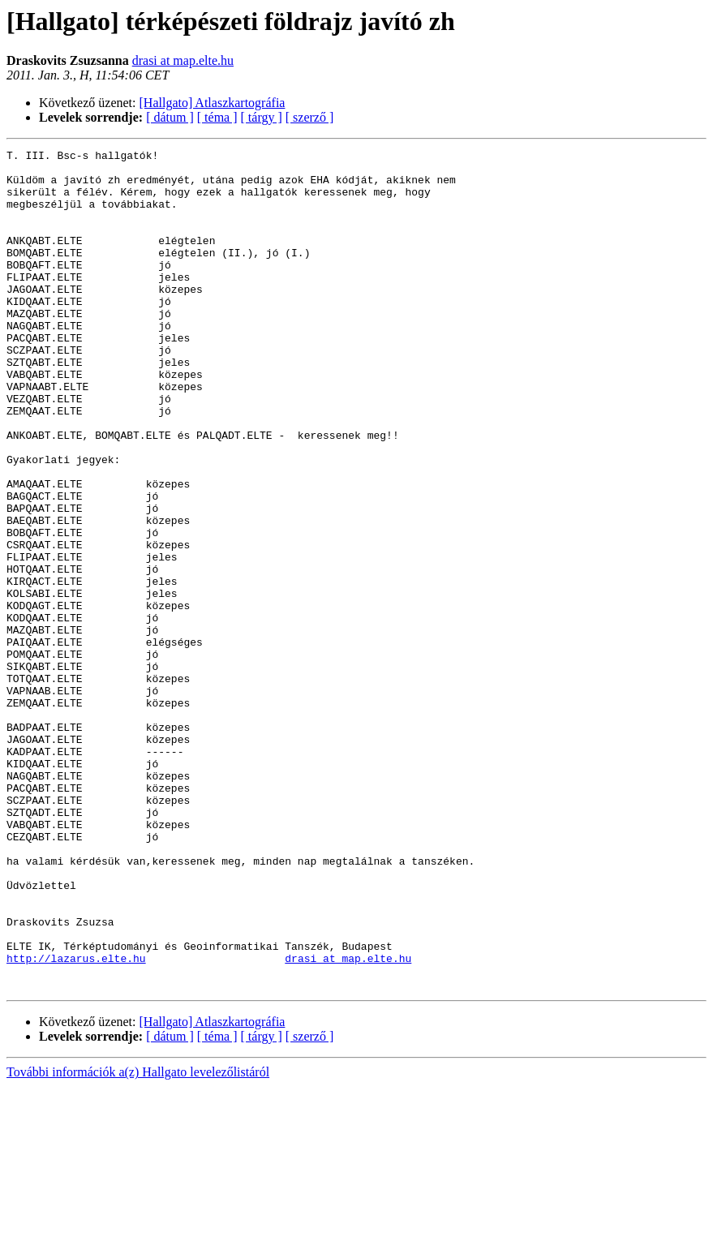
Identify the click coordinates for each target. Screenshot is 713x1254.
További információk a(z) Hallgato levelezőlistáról (137, 1240)
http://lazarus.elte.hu (76, 1121)
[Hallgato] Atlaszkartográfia (213, 103)
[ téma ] (217, 117)
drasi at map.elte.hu (183, 60)
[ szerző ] (310, 117)
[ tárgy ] (261, 117)
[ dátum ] (170, 117)
